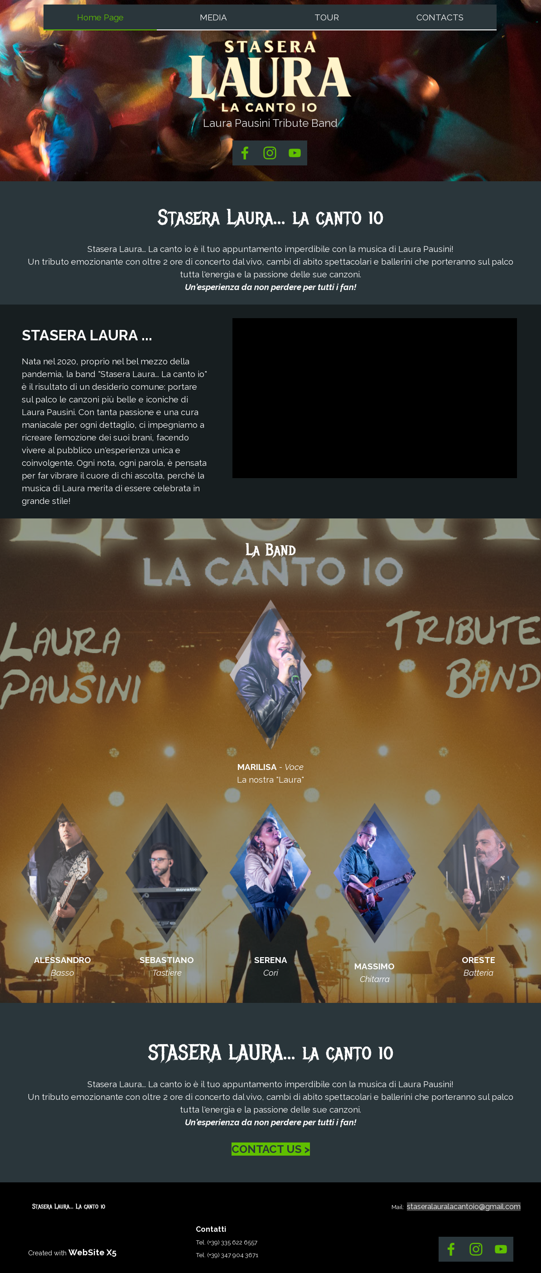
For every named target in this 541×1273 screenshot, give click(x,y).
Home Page (100, 17)
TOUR (326, 17)
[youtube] (294, 152)
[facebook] (244, 152)
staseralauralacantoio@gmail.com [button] (464, 1206)
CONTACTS (440, 17)
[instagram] (269, 152)
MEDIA (213, 17)
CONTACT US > (271, 1149)
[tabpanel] (270, 123)
